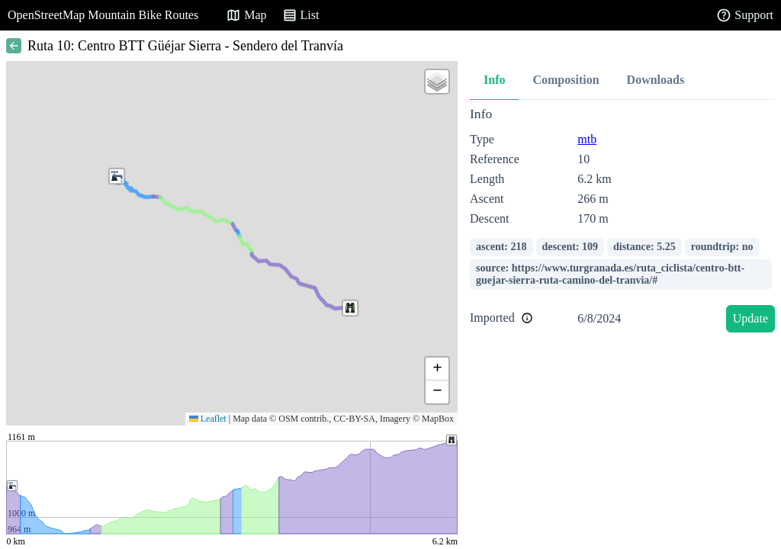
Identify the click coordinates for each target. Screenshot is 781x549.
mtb (586, 139)
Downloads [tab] (656, 79)
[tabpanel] (622, 222)
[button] (350, 308)
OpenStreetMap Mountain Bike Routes (103, 14)
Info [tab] (494, 79)
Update (750, 318)
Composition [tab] (565, 79)
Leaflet (208, 418)
